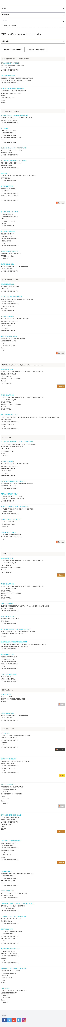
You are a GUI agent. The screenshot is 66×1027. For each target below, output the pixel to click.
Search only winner (10, 25)
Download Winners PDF (35, 49)
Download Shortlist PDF (12, 49)
